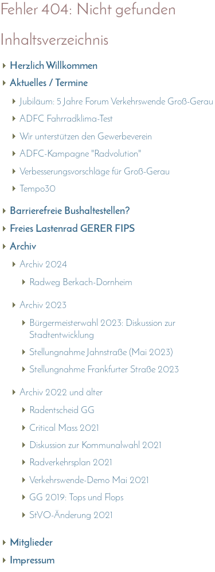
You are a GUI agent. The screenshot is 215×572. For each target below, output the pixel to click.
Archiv (23, 247)
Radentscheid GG (62, 410)
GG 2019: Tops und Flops (76, 498)
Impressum (32, 560)
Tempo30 (37, 189)
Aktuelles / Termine (49, 83)
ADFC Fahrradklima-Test (66, 119)
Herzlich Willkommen (53, 66)
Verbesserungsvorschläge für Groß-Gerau (94, 172)
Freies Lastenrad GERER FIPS (72, 229)
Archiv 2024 (43, 265)
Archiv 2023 (43, 305)
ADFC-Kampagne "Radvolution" (80, 154)
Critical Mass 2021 (64, 428)
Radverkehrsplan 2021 (70, 463)
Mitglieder (31, 543)
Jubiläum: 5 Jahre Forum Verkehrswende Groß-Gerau (116, 102)
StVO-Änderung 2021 (71, 515)
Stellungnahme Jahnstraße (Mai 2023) (101, 352)
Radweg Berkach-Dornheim (80, 282)
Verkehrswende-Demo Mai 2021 (89, 480)
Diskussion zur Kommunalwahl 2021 (95, 445)
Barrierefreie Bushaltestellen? (70, 211)
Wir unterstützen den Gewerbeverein (85, 137)
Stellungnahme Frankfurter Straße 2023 (104, 370)
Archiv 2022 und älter (61, 393)
